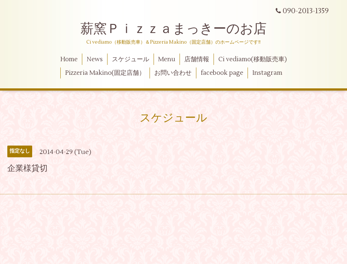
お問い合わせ (173, 73)
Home (69, 59)
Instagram (267, 73)
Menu (166, 59)
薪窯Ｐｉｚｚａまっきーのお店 (180, 29)
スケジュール (130, 59)
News (95, 59)
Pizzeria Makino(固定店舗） (105, 73)
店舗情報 (196, 59)
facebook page (222, 73)
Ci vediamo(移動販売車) (252, 59)
